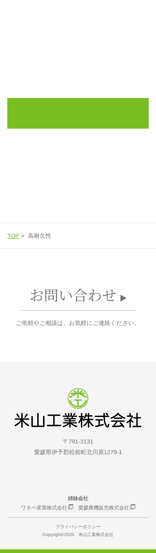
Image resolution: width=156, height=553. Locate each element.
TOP (13, 235)
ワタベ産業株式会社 (44, 507)
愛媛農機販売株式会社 (103, 507)
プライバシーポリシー (78, 526)
